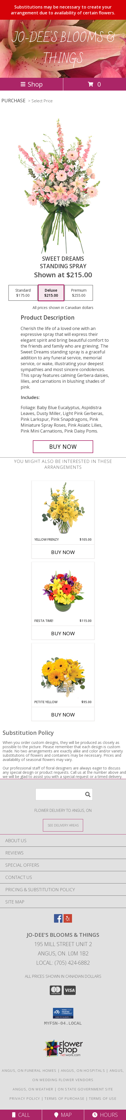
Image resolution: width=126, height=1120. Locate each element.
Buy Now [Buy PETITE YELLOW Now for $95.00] (63, 714)
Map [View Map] (63, 1114)
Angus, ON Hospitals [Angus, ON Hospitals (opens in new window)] (83, 1070)
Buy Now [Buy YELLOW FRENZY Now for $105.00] (63, 552)
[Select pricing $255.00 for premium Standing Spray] (79, 293)
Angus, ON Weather (33, 1089)
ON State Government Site (85, 1089)
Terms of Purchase (64, 1098)
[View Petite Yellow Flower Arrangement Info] (63, 672)
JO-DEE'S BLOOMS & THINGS (63, 49)
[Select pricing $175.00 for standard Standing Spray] (23, 293)
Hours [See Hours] (105, 1114)
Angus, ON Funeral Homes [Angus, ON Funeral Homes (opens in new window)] (29, 1070)
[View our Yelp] (68, 921)
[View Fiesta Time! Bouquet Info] (63, 590)
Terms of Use (102, 1098)
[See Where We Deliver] (63, 825)
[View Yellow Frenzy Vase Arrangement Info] (63, 509)
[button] (63, 1013)
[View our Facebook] (58, 921)
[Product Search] (64, 794)
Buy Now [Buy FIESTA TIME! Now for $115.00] (63, 633)
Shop (31, 84)
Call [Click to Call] (21, 1114)
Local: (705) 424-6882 (63, 962)
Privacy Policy (25, 1098)
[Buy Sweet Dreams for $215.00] (63, 446)
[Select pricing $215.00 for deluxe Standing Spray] (51, 293)
